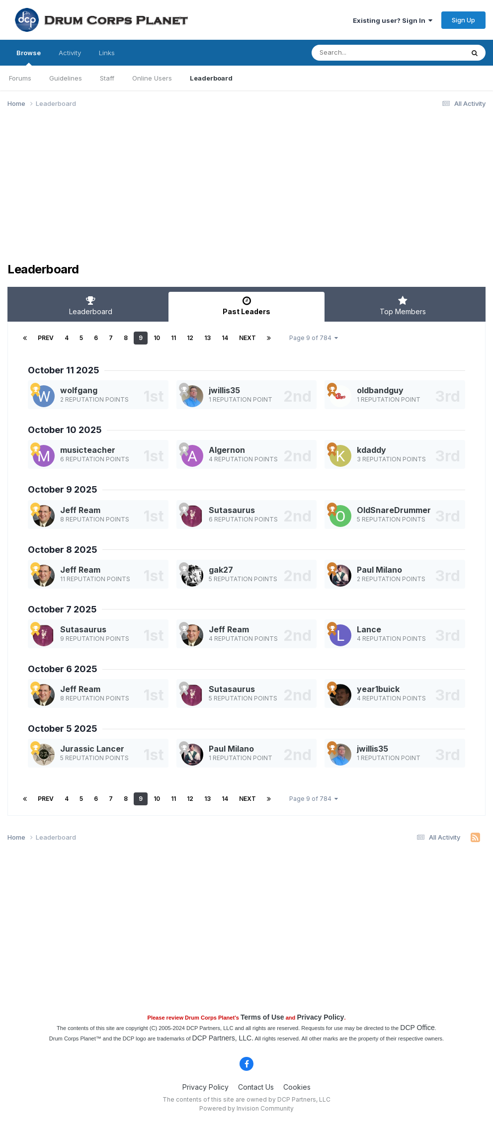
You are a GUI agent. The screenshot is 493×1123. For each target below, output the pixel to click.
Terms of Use (262, 1017)
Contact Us (256, 1087)
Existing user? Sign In (392, 20)
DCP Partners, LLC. (222, 1038)
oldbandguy (380, 390)
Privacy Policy (320, 1017)
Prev (46, 338)
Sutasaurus (232, 510)
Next (247, 338)
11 (173, 338)
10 (157, 338)
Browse (28, 57)
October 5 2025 (62, 728)
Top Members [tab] (402, 306)
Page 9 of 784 (313, 338)
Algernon (227, 450)
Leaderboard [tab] (90, 306)
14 (225, 338)
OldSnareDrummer (394, 510)
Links (107, 53)
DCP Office (417, 1028)
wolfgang (78, 390)
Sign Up (463, 20)
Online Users (152, 78)
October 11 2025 (63, 370)
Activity (70, 53)
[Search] (361, 53)
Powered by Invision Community (246, 1108)
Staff (107, 78)
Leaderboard (211, 78)
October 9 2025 (62, 489)
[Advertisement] (123, 192)
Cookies (297, 1087)
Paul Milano (379, 570)
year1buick (378, 689)
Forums (20, 78)
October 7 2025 (62, 609)
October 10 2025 (65, 430)
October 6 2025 (62, 669)
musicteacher (87, 450)
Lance (369, 629)
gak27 (221, 570)
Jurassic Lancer (92, 749)
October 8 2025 (62, 549)
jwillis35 (224, 390)
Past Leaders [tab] (246, 306)
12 (190, 338)
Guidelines (65, 78)
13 (207, 338)
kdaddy (371, 450)
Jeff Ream (80, 510)
